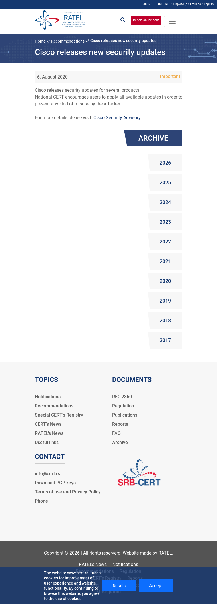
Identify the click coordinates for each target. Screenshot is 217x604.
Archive (120, 442)
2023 (165, 222)
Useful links (47, 442)
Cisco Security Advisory (117, 117)
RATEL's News (49, 433)
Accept (156, 585)
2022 (165, 242)
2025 (165, 182)
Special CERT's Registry (59, 415)
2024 (165, 202)
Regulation (123, 406)
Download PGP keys (55, 482)
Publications (124, 415)
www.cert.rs (77, 573)
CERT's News (48, 424)
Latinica (195, 4)
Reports (120, 424)
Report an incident (146, 20)
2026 (165, 163)
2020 (165, 281)
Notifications (48, 396)
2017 (165, 340)
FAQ (116, 433)
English (209, 4)
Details (119, 585)
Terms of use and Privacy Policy (68, 492)
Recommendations (68, 41)
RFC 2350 (122, 396)
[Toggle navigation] (172, 21)
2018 (165, 320)
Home (40, 41)
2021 (165, 261)
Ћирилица (180, 4)
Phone (41, 501)
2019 (165, 301)
